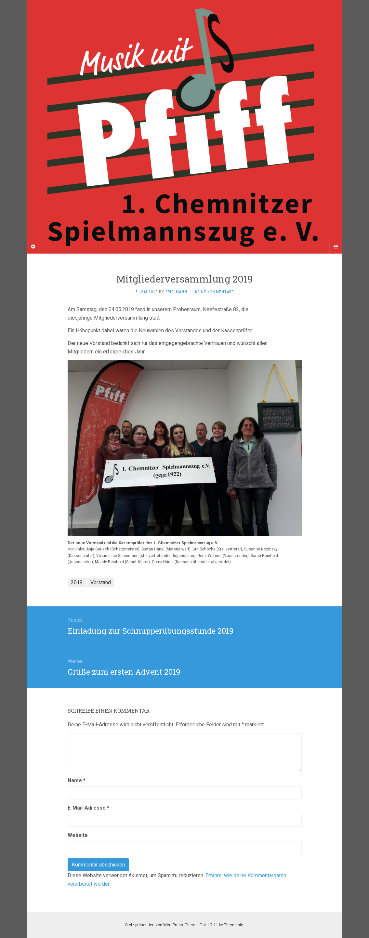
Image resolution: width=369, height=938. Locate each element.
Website (78, 835)
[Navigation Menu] (335, 246)
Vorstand (100, 582)
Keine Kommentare (214, 292)
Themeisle (233, 925)
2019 (77, 582)
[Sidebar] (33, 246)
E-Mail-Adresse (88, 808)
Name (77, 780)
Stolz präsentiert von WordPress (154, 925)
